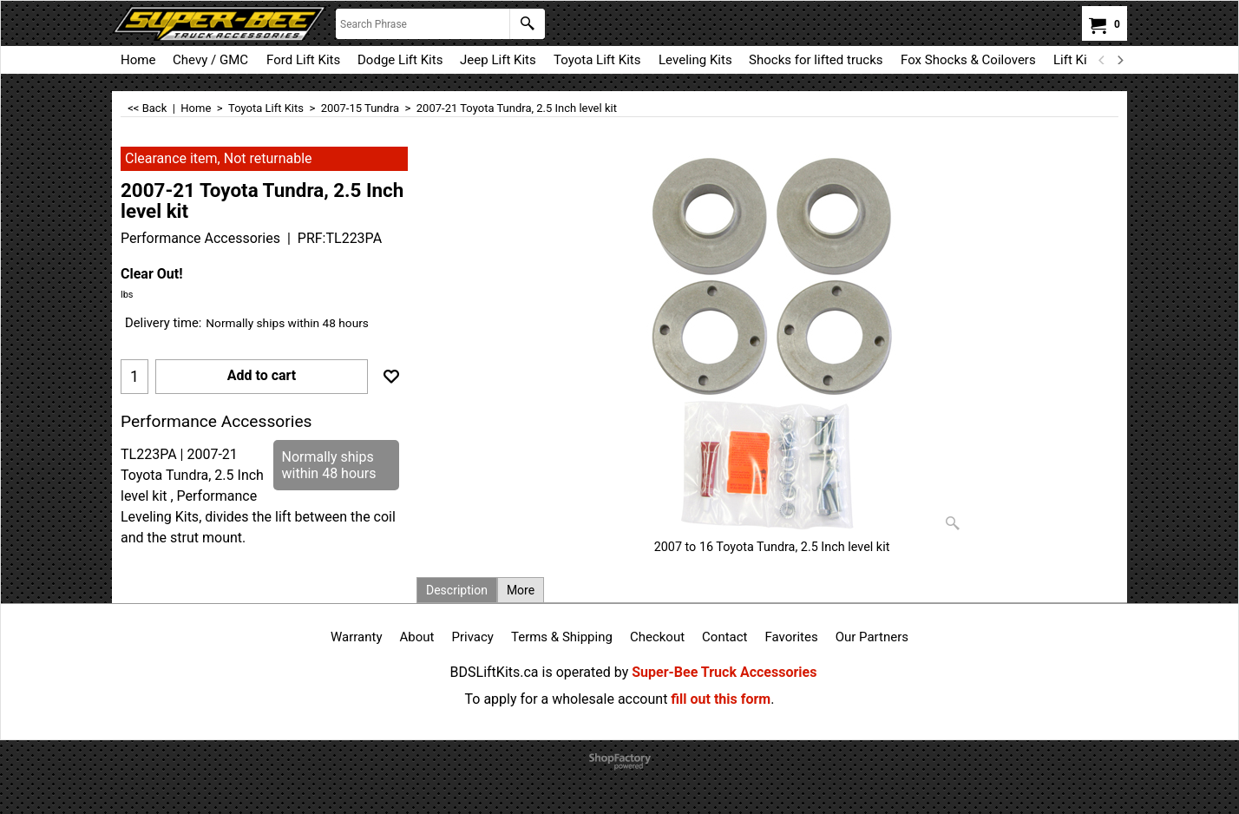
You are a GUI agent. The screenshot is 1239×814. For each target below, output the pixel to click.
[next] (1119, 60)
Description (457, 590)
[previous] (1102, 60)
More (520, 590)
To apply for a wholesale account (566, 699)
